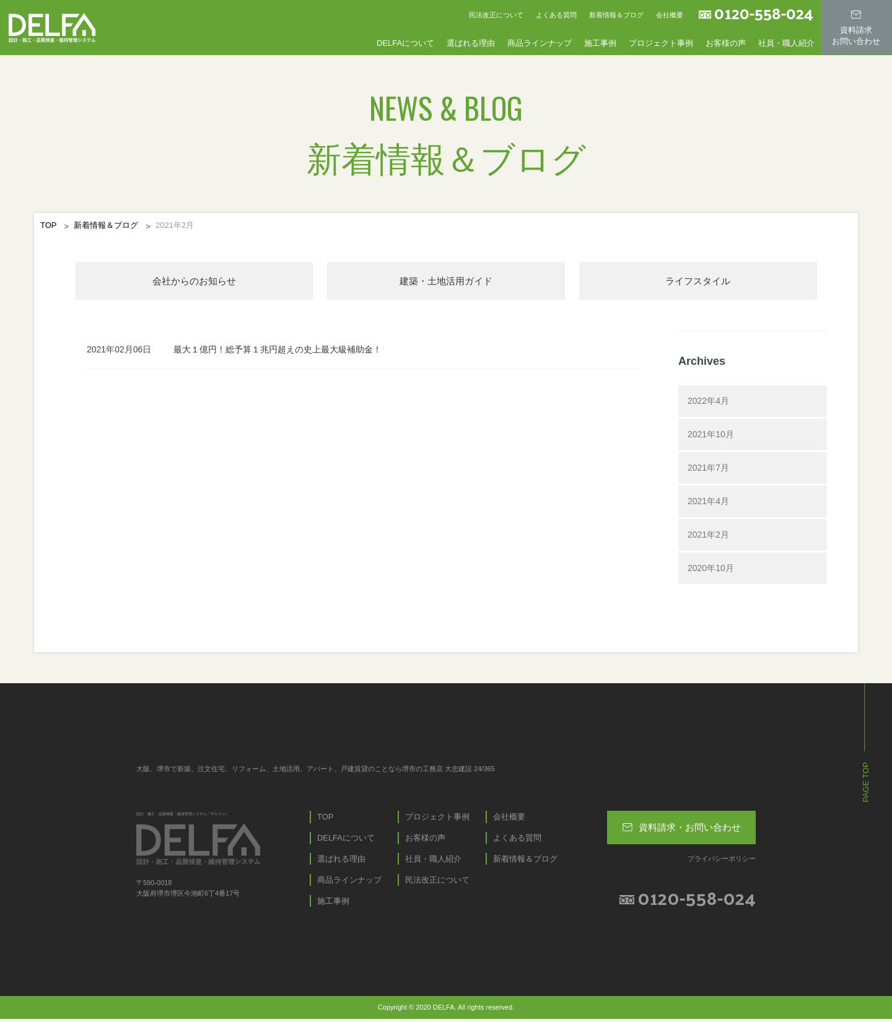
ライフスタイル (698, 281)
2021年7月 (708, 469)
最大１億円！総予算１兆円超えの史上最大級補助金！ (277, 351)
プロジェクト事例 (661, 42)
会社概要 (669, 15)
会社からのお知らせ (193, 281)
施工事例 (600, 42)
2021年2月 (708, 536)
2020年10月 (711, 569)
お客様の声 (726, 42)
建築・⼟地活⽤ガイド (446, 281)
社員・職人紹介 (786, 42)
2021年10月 (711, 435)
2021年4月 (708, 502)
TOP (48, 225)
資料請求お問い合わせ (856, 26)
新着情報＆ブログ (616, 15)
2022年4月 (708, 402)
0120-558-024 (763, 13)
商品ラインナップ (539, 42)
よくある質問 (556, 15)
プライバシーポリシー (722, 859)
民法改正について (496, 15)
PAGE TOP (865, 783)
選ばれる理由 (471, 42)
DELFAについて (405, 42)
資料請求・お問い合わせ (682, 826)
